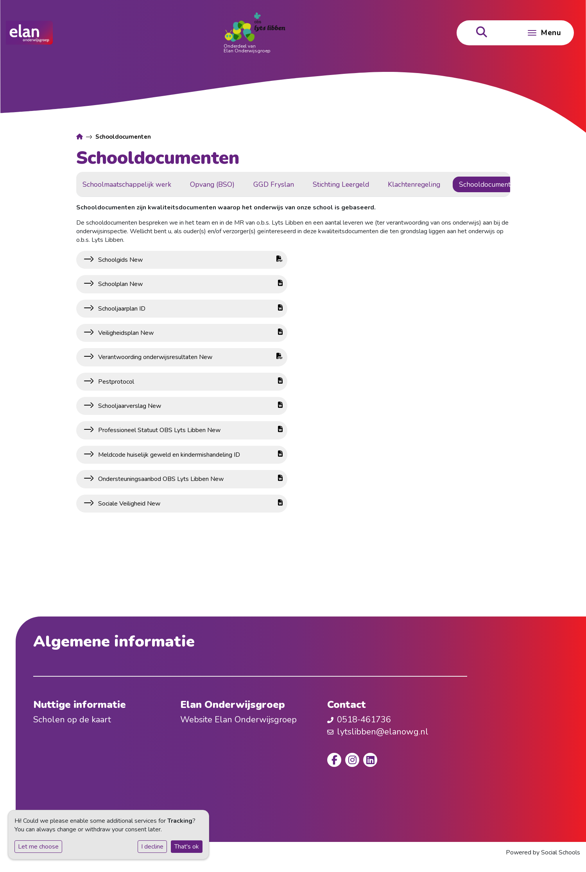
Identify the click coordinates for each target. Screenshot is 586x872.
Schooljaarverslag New (190, 406)
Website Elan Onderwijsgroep (238, 719)
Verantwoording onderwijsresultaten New (190, 357)
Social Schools (560, 852)
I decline (152, 846)
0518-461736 (364, 719)
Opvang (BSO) (241, 184)
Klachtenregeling (443, 184)
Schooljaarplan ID (190, 308)
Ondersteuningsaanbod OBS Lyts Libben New (190, 479)
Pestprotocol (190, 381)
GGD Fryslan (303, 184)
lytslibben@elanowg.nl (382, 732)
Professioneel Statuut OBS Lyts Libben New (190, 430)
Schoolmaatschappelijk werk (156, 184)
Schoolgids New (190, 260)
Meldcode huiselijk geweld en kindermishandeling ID (190, 454)
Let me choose (38, 846)
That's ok (186, 846)
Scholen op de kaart (72, 719)
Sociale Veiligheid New (190, 503)
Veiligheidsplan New (190, 333)
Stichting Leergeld (370, 184)
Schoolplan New (190, 284)
